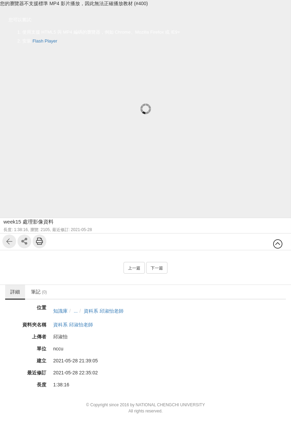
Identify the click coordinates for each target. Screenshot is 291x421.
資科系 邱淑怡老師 (104, 311)
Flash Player (45, 41)
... (76, 311)
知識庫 (60, 311)
